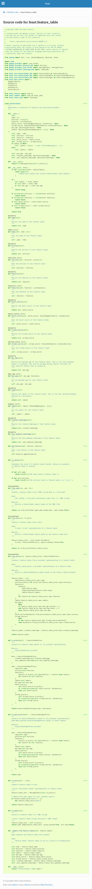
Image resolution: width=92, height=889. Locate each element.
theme (27, 885)
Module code (12, 12)
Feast (47, 4)
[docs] (85, 103)
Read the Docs (47, 885)
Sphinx (15, 885)
